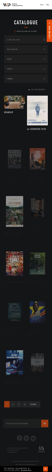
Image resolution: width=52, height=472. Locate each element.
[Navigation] (47, 4)
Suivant (33, 404)
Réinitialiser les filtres (25, 31)
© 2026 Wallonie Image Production (26, 461)
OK (45, 469)
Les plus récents (38, 89)
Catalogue (26, 22)
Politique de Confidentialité (26, 464)
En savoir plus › (26, 470)
